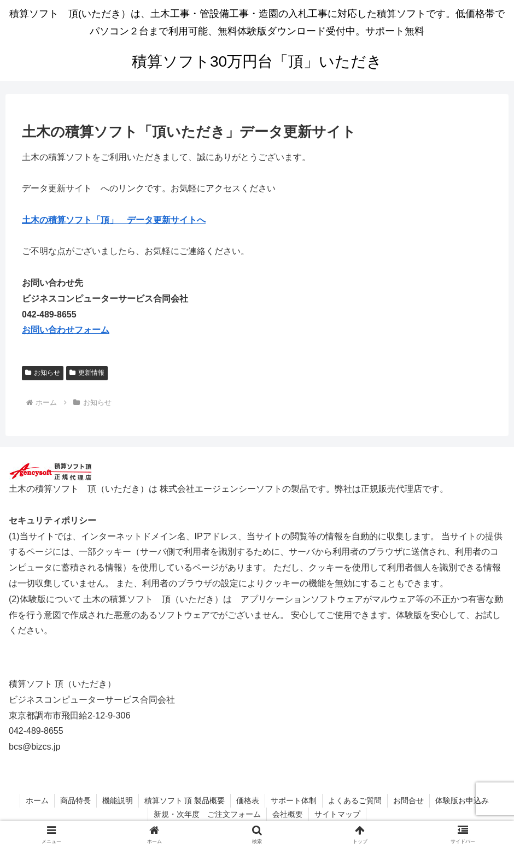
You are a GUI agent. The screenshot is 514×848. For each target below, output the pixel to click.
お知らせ (42, 372)
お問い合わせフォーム (65, 329)
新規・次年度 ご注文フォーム (207, 814)
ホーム (37, 800)
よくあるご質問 (355, 800)
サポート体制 (294, 800)
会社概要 (287, 814)
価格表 (247, 800)
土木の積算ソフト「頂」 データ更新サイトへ (114, 220)
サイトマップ (337, 814)
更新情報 (86, 372)
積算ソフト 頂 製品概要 (184, 800)
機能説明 (117, 800)
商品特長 (75, 800)
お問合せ (408, 800)
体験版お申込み (462, 800)
